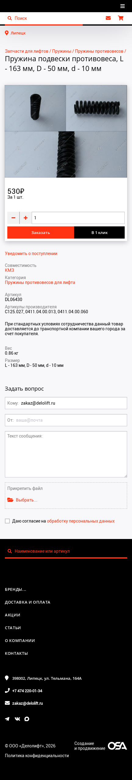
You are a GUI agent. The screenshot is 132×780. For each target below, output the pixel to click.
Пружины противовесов (99, 51)
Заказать (40, 232)
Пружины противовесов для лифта (40, 282)
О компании (20, 640)
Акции (12, 615)
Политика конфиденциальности (37, 755)
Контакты (16, 653)
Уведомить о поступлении (31, 253)
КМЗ (9, 270)
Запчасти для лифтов (26, 51)
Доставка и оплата (28, 602)
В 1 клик (99, 232)
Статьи (13, 627)
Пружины (61, 51)
